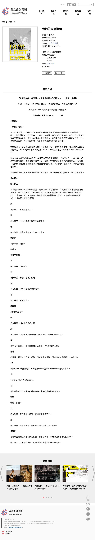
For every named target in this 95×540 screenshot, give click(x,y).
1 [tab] (43, 497)
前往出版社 (59, 73)
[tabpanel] (20, 478)
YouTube (74, 4)
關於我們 (41, 12)
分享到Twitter (88, 509)
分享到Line (88, 514)
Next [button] (93, 473)
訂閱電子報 (8, 531)
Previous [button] (2, 473)
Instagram (71, 4)
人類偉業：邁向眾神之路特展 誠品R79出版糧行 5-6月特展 (75, 487)
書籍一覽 (90, 12)
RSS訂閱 (7, 534)
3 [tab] (49, 497)
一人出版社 (53, 43)
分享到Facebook (88, 504)
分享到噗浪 (88, 519)
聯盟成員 (53, 12)
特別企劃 (66, 12)
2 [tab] (46, 497)
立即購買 (47, 73)
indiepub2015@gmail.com (16, 527)
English (62, 4)
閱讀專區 (78, 12)
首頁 (3, 21)
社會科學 (50, 63)
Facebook (68, 4)
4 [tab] (52, 497)
